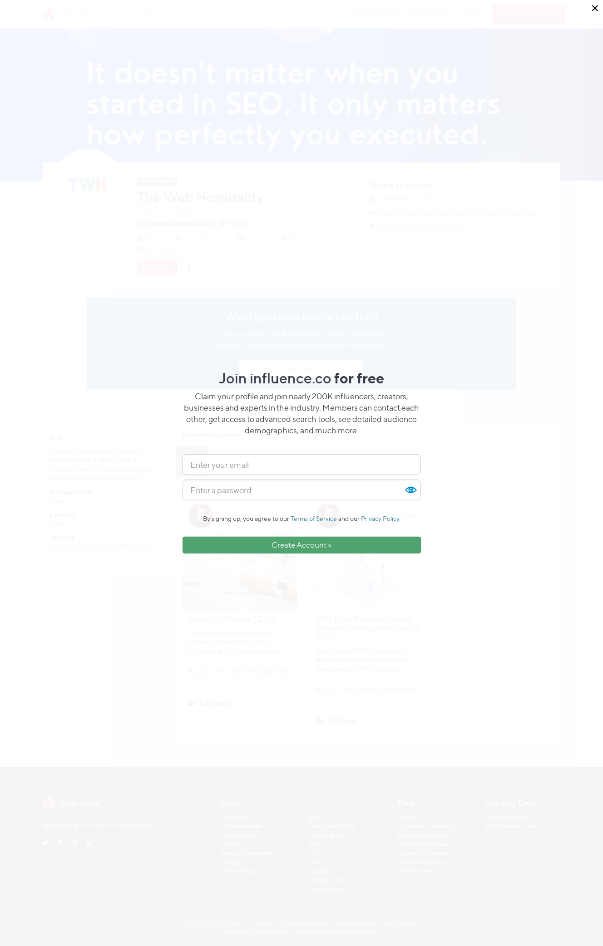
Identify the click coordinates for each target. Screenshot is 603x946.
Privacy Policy (380, 518)
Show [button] (410, 490)
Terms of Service (314, 518)
